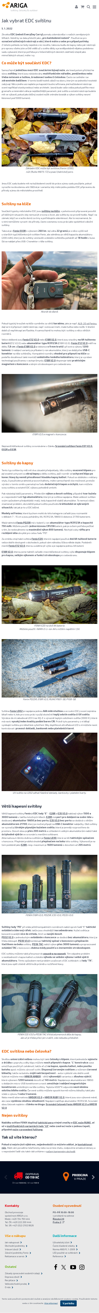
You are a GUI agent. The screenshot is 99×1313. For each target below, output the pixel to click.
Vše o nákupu (15, 1236)
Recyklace (10, 1280)
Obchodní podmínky (15, 1246)
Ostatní (10, 1267)
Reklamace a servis (14, 1256)
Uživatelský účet (61, 1242)
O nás (8, 1287)
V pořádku (68, 1303)
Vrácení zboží (11, 1249)
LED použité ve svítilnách (65, 1253)
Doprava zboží (12, 1277)
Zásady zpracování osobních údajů (22, 1273)
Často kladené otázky (64, 1246)
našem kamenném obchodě (60, 1151)
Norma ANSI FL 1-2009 (64, 1249)
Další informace (65, 1236)
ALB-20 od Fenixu (87, 323)
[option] (26, 1177)
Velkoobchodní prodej (16, 1284)
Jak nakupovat (12, 1242)
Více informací (51, 1303)
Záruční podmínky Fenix (16, 1253)
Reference (58, 1256)
